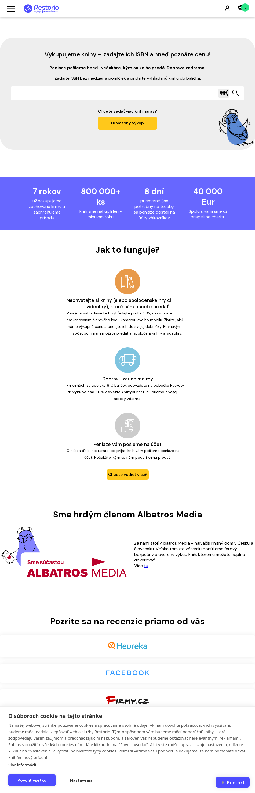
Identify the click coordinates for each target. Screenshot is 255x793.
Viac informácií (22, 765)
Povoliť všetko (31, 780)
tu (146, 565)
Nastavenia (81, 780)
